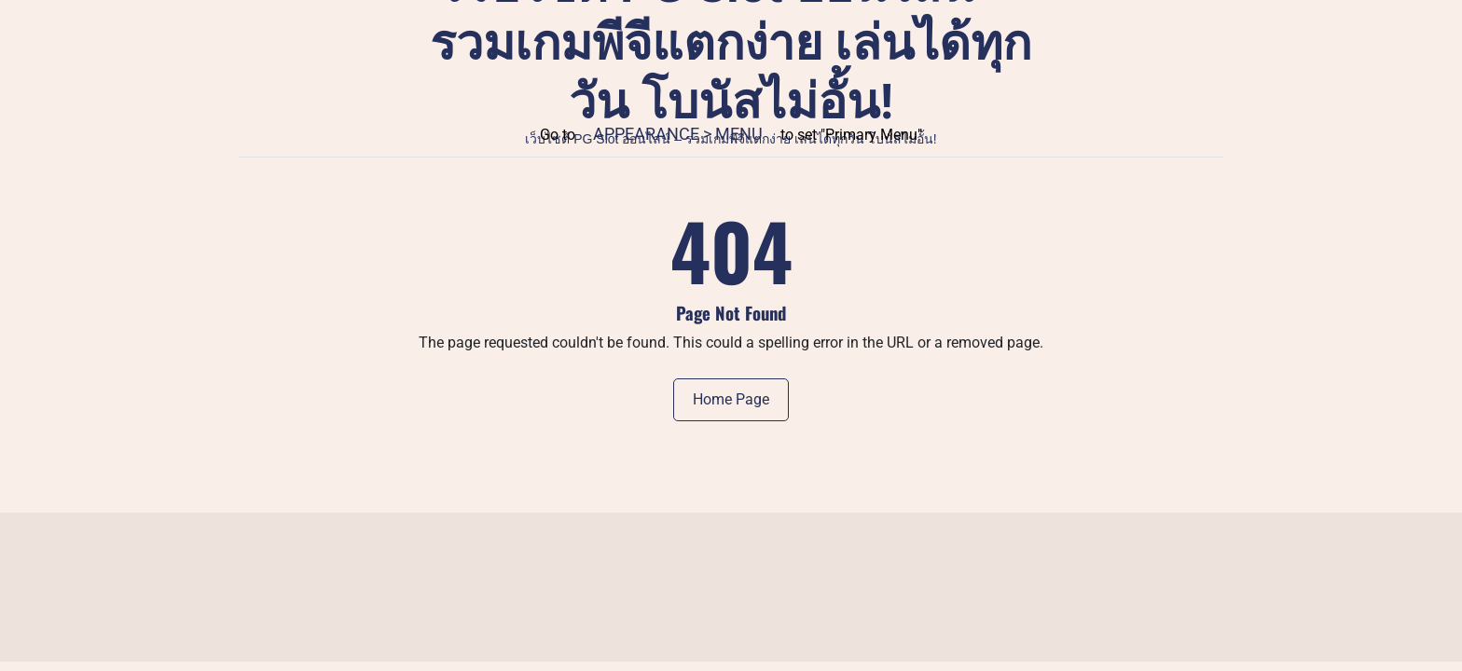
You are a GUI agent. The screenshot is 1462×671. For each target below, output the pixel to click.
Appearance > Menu (678, 134)
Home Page (731, 399)
